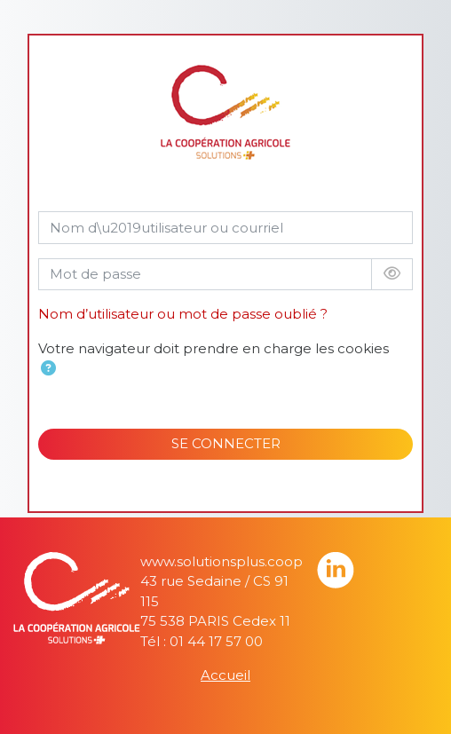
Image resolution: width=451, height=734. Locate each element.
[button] (48, 370)
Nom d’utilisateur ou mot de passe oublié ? (183, 313)
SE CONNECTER (226, 443)
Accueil (225, 675)
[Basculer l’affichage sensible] (392, 274)
